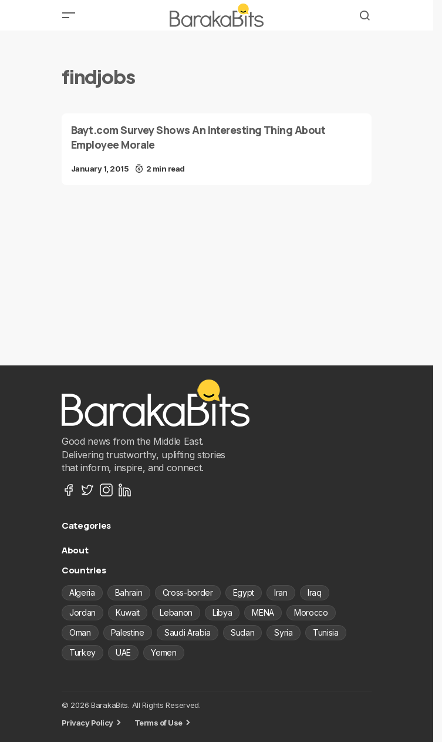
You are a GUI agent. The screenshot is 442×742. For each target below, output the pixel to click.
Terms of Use (158, 722)
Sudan (242, 632)
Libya (222, 612)
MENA (263, 612)
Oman (80, 632)
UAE (123, 652)
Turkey (82, 652)
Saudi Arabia (187, 632)
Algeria (82, 592)
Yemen (163, 652)
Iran (281, 592)
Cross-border (188, 592)
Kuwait (128, 612)
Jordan (82, 612)
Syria (283, 632)
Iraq (315, 592)
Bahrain (129, 592)
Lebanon (176, 612)
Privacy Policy (87, 722)
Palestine (127, 632)
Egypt (243, 592)
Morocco (311, 612)
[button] (69, 15)
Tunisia (326, 632)
